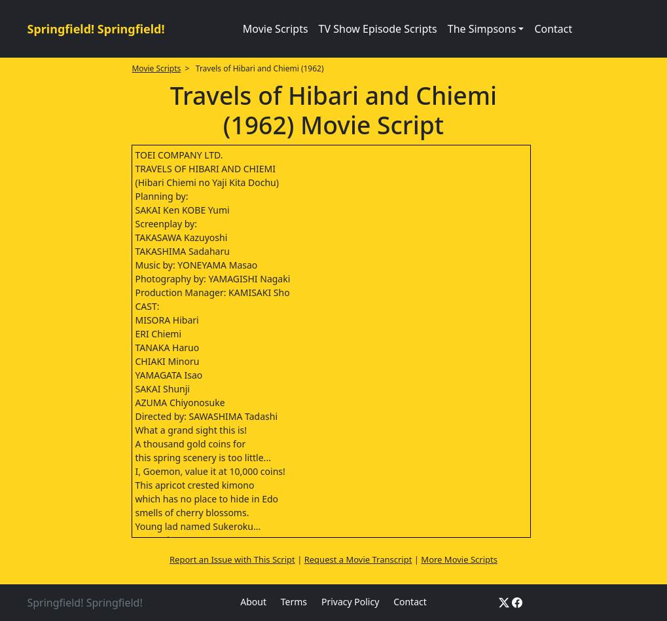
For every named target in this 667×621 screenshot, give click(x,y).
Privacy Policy (350, 601)
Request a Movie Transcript (358, 559)
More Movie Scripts (459, 559)
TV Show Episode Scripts (378, 29)
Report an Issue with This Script (232, 559)
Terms (294, 601)
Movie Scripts (275, 29)
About (253, 601)
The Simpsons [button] (482, 29)
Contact (553, 29)
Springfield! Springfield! (96, 29)
